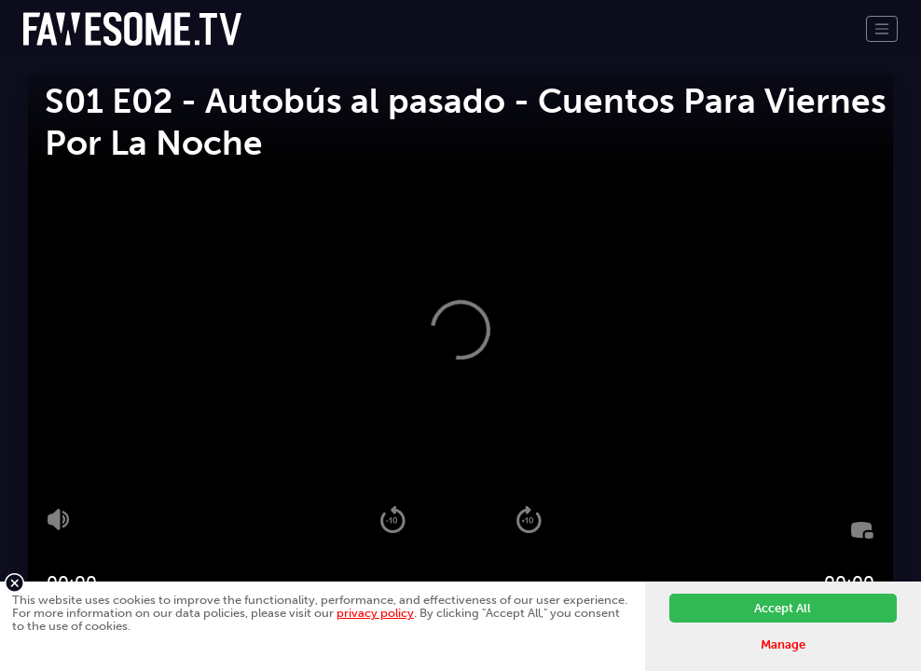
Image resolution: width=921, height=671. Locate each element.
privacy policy (375, 613)
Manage (783, 644)
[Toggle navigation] (882, 29)
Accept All (782, 608)
